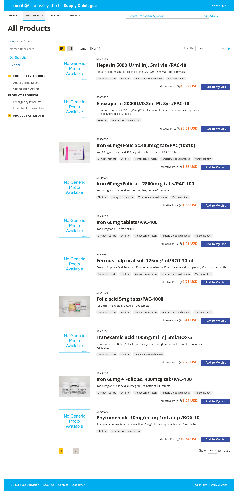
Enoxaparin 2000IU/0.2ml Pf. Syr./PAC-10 (142, 103)
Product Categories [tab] (29, 76)
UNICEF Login (218, 5)
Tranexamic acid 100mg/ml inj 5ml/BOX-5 (144, 337)
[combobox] (167, 16)
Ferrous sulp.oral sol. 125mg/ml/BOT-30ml (144, 260)
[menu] (61, 16)
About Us (48, 485)
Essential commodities (28, 95)
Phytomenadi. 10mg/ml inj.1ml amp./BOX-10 (147, 417)
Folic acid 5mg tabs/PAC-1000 (129, 299)
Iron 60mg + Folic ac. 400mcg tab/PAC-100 (144, 379)
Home (11, 41)
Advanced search (220, 16)
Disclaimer (78, 485)
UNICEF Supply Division (25, 485)
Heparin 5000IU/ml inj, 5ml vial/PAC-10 (141, 65)
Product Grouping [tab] (28, 82)
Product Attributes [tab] (29, 102)
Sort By (189, 48)
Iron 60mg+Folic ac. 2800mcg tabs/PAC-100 (145, 183)
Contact (63, 485)
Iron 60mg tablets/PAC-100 (127, 222)
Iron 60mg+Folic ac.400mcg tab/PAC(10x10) (145, 145)
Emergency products (27, 89)
